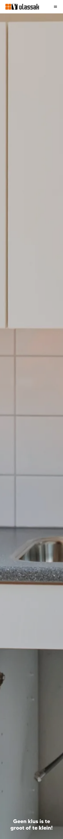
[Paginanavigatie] (55, 6)
